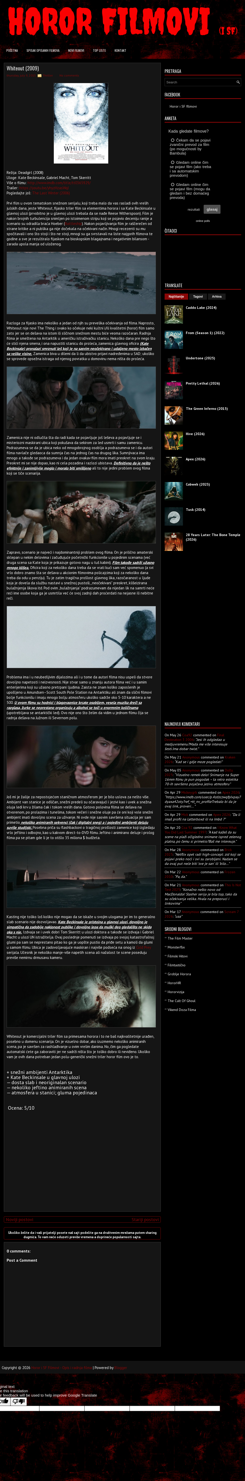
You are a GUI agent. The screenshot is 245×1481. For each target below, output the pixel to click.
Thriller (48, 75)
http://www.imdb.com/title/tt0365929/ (59, 182)
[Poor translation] (18, 1401)
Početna (12, 50)
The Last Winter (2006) (51, 193)
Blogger (120, 1367)
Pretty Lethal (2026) (203, 383)
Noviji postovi (19, 1219)
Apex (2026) (195, 459)
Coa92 (187, 735)
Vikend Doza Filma (182, 1009)
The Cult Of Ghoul (181, 1000)
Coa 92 (186, 827)
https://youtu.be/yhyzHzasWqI (44, 187)
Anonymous (191, 757)
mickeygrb (189, 792)
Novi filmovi (76, 50)
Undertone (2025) (200, 358)
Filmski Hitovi (178, 956)
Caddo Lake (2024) (201, 307)
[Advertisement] (81, 1172)
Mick (184, 814)
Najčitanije (176, 296)
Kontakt (120, 50)
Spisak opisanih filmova (43, 50)
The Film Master (180, 938)
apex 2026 (230, 792)
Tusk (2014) (195, 509)
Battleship (73, 223)
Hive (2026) (195, 434)
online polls (203, 220)
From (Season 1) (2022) (205, 333)
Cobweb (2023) (198, 484)
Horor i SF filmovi (183, 106)
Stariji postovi (145, 1219)
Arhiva (217, 296)
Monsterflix (176, 947)
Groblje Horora (179, 974)
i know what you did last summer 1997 (201, 829)
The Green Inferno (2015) (207, 408)
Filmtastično (177, 965)
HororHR (174, 983)
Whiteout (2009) (23, 68)
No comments (69, 75)
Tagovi (198, 296)
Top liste (99, 50)
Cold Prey (143, 947)
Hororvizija (176, 992)
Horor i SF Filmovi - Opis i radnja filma (61, 1367)
